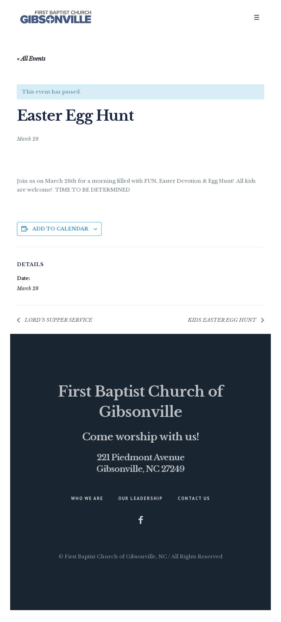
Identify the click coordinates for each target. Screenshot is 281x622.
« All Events (31, 58)
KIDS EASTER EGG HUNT (223, 320)
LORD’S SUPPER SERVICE (57, 320)
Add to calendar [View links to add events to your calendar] (60, 229)
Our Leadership (140, 498)
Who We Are (87, 498)
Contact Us (194, 498)
